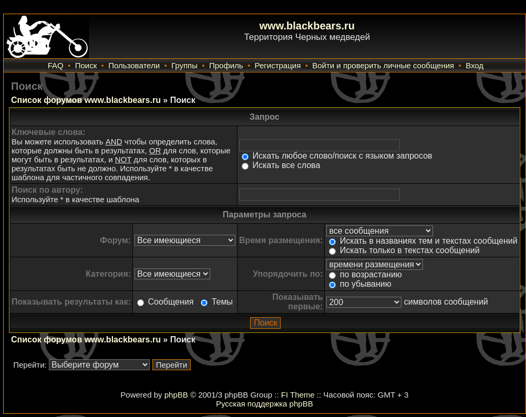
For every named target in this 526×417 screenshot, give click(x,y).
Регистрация (278, 65)
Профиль (226, 65)
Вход (474, 65)
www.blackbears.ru (307, 26)
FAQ (56, 65)
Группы (184, 65)
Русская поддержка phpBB (264, 403)
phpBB (176, 394)
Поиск (86, 65)
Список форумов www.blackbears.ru (86, 100)
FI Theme (298, 394)
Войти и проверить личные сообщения (383, 65)
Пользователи (134, 65)
